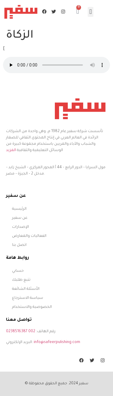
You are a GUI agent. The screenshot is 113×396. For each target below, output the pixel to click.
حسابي (18, 271)
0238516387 (16, 331)
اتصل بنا (19, 245)
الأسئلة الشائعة (25, 289)
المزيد (11, 150)
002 (31, 331)
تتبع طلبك (21, 280)
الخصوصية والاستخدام (32, 307)
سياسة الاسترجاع (27, 298)
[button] (90, 12)
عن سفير (19, 218)
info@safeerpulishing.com (57, 342)
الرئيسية (19, 209)
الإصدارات (20, 227)
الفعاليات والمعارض (29, 236)
